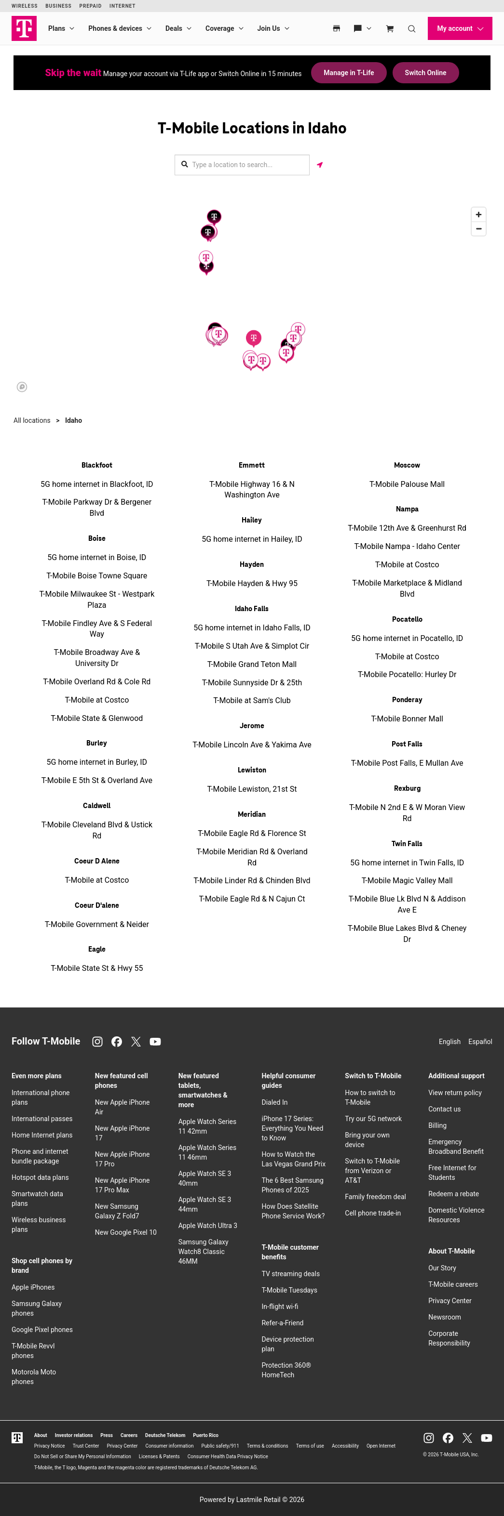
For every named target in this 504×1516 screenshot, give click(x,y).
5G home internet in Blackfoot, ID (97, 484)
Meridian (252, 815)
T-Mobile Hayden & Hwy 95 (252, 583)
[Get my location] (320, 165)
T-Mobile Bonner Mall (407, 718)
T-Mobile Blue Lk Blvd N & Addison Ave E (407, 904)
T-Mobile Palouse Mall (407, 484)
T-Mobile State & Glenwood (97, 718)
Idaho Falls (252, 609)
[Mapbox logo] (21, 386)
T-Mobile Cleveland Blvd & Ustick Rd (96, 830)
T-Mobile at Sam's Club (251, 700)
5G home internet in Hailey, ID (252, 539)
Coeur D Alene (97, 861)
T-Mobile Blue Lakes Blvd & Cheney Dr (407, 934)
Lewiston (252, 770)
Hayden (252, 565)
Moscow (407, 466)
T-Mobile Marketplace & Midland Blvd (407, 588)
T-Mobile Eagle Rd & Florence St (252, 833)
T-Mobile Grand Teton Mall (252, 664)
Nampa (407, 509)
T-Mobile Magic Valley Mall (407, 880)
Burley (96, 743)
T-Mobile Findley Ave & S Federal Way (96, 629)
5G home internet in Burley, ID (97, 762)
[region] (252, 299)
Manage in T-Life (349, 73)
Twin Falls (407, 844)
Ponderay (407, 700)
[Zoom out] (479, 228)
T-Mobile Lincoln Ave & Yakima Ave (252, 744)
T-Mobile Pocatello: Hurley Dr (407, 674)
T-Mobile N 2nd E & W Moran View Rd (407, 813)
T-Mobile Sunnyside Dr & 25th (252, 682)
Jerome (252, 726)
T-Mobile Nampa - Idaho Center (407, 546)
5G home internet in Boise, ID (96, 557)
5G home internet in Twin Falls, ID (407, 862)
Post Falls (407, 744)
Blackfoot (97, 466)
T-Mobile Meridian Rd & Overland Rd (251, 857)
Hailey (252, 520)
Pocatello (407, 620)
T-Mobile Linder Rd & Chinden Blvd (251, 880)
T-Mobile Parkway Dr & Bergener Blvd (97, 507)
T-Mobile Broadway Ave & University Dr (97, 658)
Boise (97, 539)
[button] (253, 339)
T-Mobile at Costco (97, 700)
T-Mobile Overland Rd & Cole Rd (96, 681)
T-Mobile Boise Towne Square (96, 575)
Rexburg (407, 789)
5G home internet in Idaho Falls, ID (252, 627)
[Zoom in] (479, 215)
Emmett (252, 466)
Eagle (97, 950)
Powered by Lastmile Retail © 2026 (252, 1499)
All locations (32, 420)
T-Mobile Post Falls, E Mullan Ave (407, 763)
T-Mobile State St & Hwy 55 (97, 968)
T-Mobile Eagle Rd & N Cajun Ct (252, 898)
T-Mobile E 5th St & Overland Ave (96, 780)
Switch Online (426, 73)
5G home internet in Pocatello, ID (407, 638)
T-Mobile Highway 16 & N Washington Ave (252, 490)
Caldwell (96, 806)
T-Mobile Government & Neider (97, 924)
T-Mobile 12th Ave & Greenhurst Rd (407, 528)
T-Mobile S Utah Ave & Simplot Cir (252, 646)
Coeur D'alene (97, 906)
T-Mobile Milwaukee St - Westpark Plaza (96, 599)
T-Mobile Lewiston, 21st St (252, 789)
